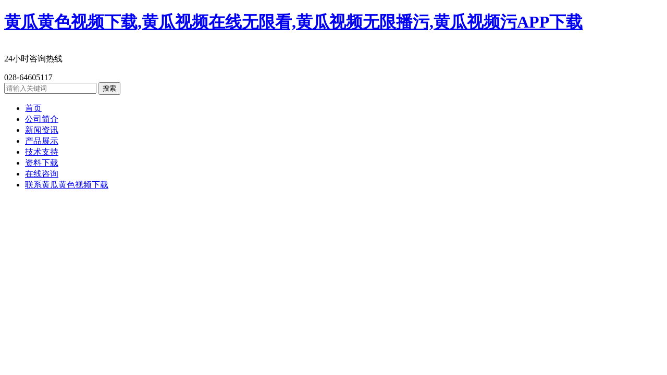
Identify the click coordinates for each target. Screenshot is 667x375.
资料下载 (41, 162)
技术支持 (41, 151)
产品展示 (41, 140)
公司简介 (41, 119)
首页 (33, 108)
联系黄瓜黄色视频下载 (66, 184)
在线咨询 (41, 173)
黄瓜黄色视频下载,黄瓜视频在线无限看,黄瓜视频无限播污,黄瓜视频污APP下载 (293, 21)
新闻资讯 (41, 130)
